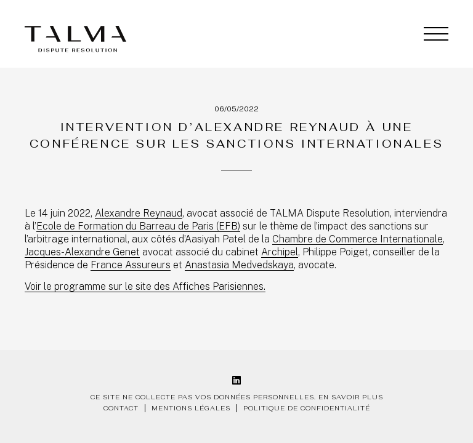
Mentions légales (191, 408)
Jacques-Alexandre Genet (82, 252)
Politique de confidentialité (306, 408)
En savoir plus (350, 397)
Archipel (279, 252)
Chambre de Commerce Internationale (357, 239)
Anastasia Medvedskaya (239, 265)
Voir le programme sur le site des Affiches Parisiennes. (145, 286)
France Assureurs (131, 265)
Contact (121, 408)
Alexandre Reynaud (138, 213)
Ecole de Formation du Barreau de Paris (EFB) (138, 226)
